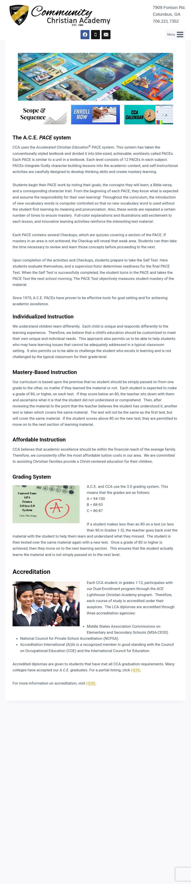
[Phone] (95, 34)
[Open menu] (175, 35)
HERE (135, 670)
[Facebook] (85, 34)
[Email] (106, 34)
